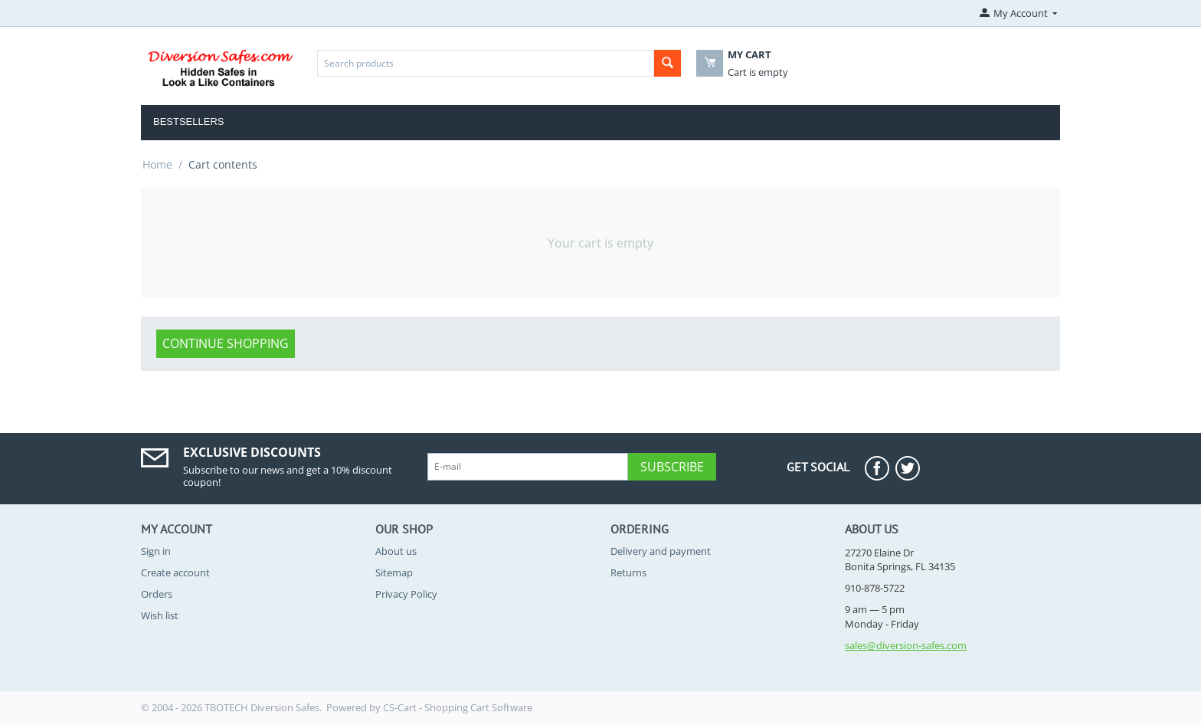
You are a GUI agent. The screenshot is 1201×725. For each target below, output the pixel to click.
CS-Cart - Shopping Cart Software (457, 707)
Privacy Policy (406, 594)
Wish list (159, 615)
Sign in (156, 551)
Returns (628, 572)
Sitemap (394, 572)
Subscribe (672, 466)
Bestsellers (188, 121)
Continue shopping (225, 343)
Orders (156, 594)
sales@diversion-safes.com (906, 645)
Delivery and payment (660, 551)
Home (157, 164)
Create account (175, 572)
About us (396, 551)
